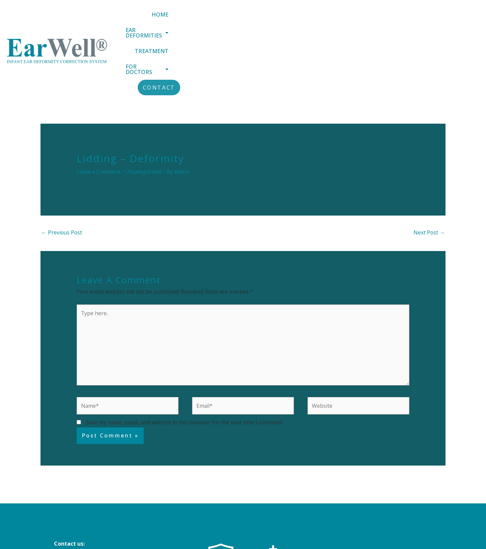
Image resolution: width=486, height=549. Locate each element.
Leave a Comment (99, 107)
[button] (283, 19)
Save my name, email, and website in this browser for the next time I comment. (185, 360)
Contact (457, 19)
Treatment (344, 19)
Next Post (429, 168)
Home (231, 19)
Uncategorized (145, 107)
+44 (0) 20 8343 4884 (80, 508)
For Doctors (401, 19)
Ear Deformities (283, 19)
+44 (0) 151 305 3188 (80, 499)
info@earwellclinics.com (86, 490)
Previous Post (62, 168)
